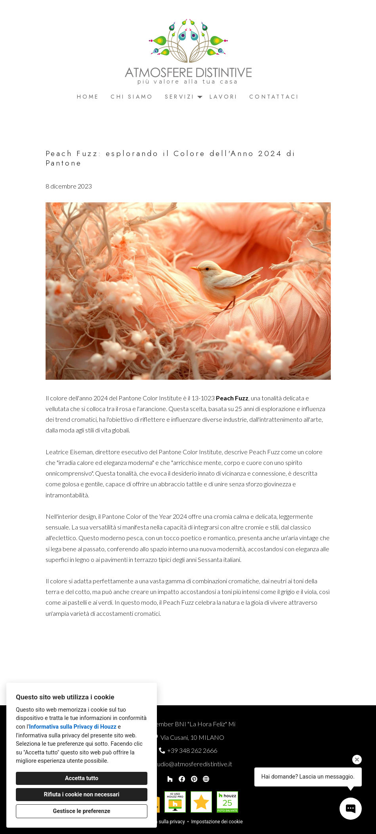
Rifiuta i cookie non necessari (82, 794)
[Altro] (206, 779)
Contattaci (274, 97)
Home (88, 97)
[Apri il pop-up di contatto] (351, 809)
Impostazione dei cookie (217, 821)
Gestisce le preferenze (82, 811)
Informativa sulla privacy (159, 821)
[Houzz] (170, 779)
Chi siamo (132, 97)
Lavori (224, 97)
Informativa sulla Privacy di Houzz (72, 727)
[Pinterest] (194, 779)
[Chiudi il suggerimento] (357, 759)
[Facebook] (182, 779)
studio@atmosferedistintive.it (192, 763)
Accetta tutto (81, 778)
